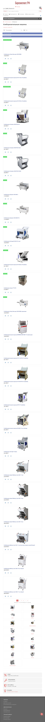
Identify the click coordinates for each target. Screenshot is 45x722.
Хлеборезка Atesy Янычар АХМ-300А (12, 54)
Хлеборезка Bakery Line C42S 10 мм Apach (14, 568)
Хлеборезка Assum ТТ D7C (10, 288)
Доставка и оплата (29, 14)
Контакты (5, 15)
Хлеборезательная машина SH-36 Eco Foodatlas (15, 264)
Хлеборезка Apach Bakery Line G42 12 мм (13, 498)
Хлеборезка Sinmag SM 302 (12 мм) (12, 241)
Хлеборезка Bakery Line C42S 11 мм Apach (14, 591)
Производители (13, 14)
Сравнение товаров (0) (7, 27)
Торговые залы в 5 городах (12, 691)
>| (27, 600)
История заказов (7, 719)
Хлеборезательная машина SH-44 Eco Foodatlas (15, 101)
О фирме (5, 701)
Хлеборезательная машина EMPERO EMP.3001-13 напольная (18, 334)
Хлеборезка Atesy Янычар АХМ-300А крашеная (15, 311)
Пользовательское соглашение (9, 704)
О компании (21, 14)
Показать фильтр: (7, 33)
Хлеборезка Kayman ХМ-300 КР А (11, 217)
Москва (17, 6)
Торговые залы (6, 711)
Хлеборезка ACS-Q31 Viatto (10, 451)
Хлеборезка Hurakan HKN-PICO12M (12, 147)
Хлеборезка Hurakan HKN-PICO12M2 (12, 171)
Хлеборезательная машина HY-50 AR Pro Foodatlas (16, 381)
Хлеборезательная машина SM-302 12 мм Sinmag (15, 428)
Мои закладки (6, 717)
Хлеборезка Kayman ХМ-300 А (11, 194)
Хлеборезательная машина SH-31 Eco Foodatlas (15, 77)
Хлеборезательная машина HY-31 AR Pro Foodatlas (16, 358)
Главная (5, 14)
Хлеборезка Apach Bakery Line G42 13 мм (13, 521)
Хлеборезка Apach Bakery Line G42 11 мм (13, 475)
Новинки (5, 708)
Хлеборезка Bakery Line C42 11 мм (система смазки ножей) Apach (19, 545)
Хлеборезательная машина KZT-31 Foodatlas (14, 404)
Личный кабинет (6, 716)
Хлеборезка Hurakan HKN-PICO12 (12, 124)
